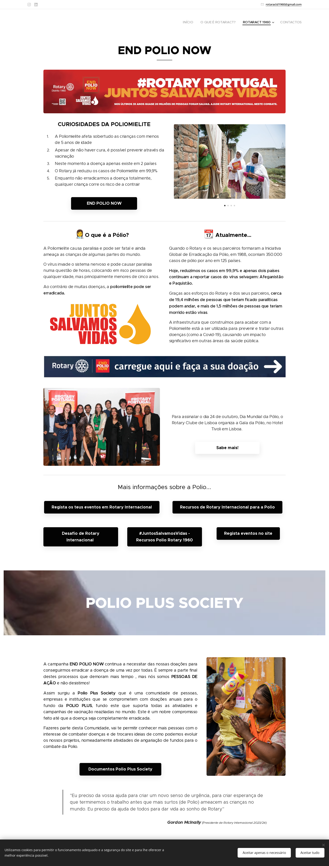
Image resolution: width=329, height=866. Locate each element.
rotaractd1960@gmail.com (284, 4)
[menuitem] (186, 22)
